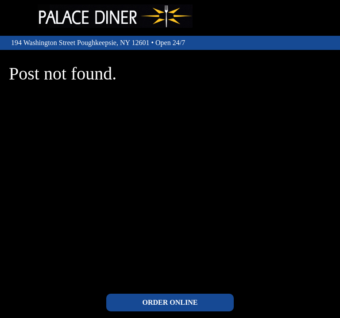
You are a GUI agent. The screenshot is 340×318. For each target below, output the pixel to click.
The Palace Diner (115, 16)
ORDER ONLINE (170, 302)
